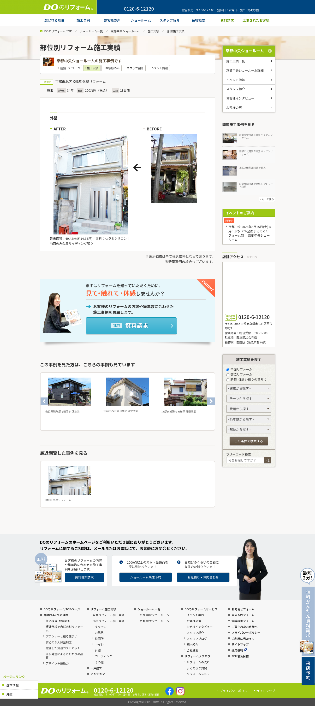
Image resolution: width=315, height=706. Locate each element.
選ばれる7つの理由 (55, 615)
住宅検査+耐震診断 (58, 621)
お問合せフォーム (243, 609)
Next (211, 401)
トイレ (99, 644)
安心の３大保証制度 (58, 642)
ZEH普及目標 (240, 656)
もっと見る (268, 199)
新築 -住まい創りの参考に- (247, 379)
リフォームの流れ (198, 662)
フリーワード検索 (238, 454)
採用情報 (239, 650)
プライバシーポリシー (246, 632)
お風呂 (99, 632)
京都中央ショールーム (125, 31)
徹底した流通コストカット (63, 648)
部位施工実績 (175, 31)
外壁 (9, 694)
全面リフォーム (239, 369)
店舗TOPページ (70, 68)
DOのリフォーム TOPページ (61, 609)
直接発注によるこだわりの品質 (64, 655)
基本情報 (12, 685)
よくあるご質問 (197, 668)
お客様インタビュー (240, 98)
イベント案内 (195, 615)
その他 (99, 662)
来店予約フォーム (243, 615)
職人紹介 (192, 644)
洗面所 (99, 638)
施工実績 (153, 31)
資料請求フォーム (243, 621)
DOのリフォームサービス (200, 609)
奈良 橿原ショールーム (154, 615)
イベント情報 (159, 68)
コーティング (103, 656)
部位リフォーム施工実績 (108, 621)
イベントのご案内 (240, 212)
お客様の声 (112, 68)
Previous (44, 401)
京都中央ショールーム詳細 (245, 70)
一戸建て (96, 668)
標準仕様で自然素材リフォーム (64, 628)
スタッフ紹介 (135, 68)
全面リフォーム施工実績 (108, 615)
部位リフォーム (239, 374)
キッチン (101, 626)
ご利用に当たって (243, 638)
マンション (97, 674)
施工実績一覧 (235, 61)
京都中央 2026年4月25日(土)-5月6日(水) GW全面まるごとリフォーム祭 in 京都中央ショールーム (249, 233)
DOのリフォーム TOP (58, 31)
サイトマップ (240, 644)
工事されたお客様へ (244, 626)
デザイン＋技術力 (57, 663)
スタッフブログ (197, 638)
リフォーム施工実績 (103, 609)
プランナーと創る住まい (61, 636)
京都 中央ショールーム (154, 621)
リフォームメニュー (200, 674)
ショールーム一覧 (91, 31)
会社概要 (192, 650)
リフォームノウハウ (197, 656)
